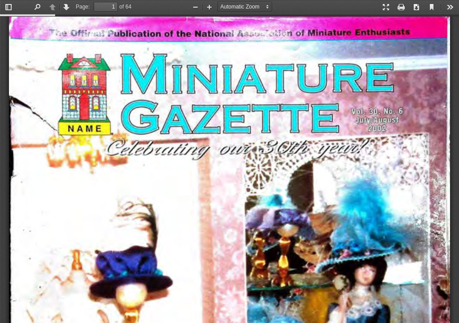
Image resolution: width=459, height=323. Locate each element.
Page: (83, 7)
